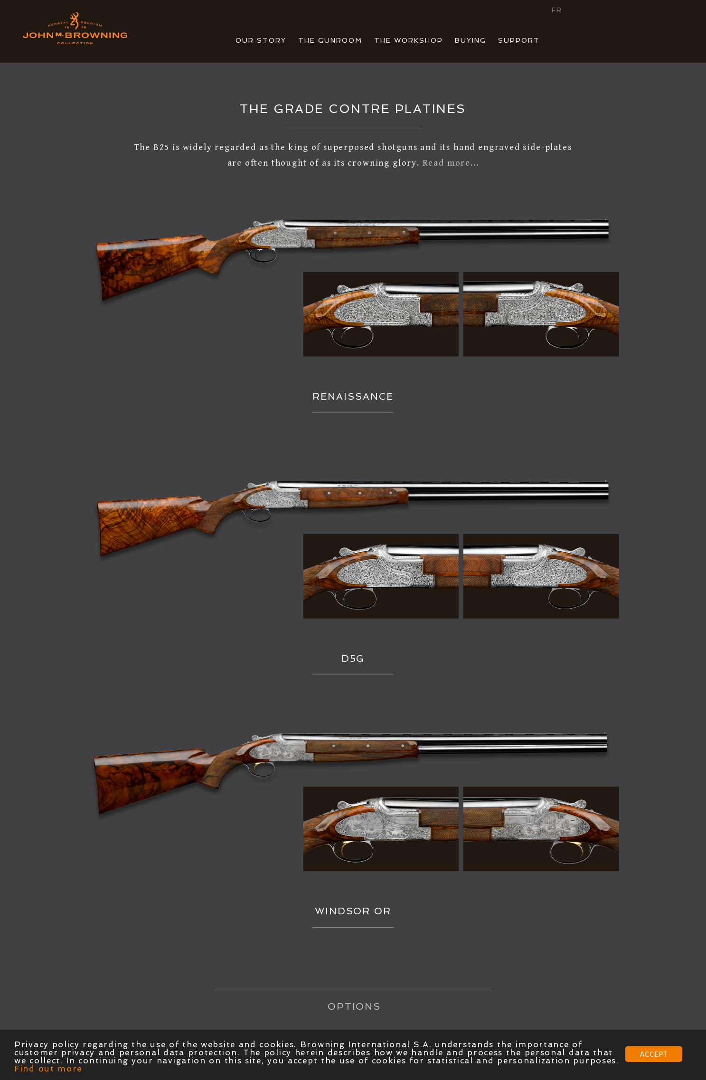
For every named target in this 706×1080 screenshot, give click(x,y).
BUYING (470, 40)
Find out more (48, 1068)
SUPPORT (519, 40)
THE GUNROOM (330, 40)
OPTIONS (354, 1006)
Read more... (451, 163)
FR (557, 10)
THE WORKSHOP (408, 40)
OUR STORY (260, 40)
